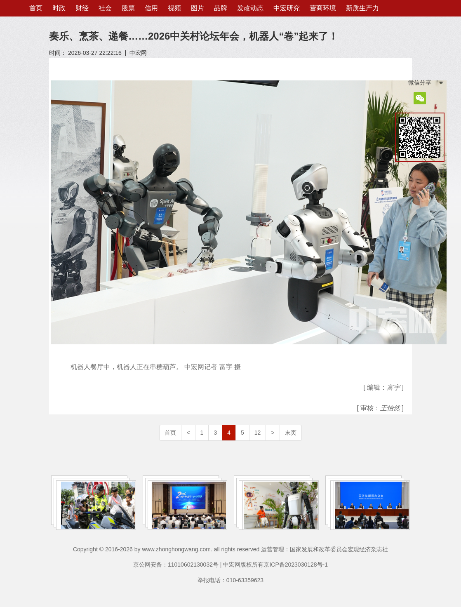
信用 (151, 8)
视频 (174, 8)
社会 (105, 8)
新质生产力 (362, 8)
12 (257, 432)
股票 (128, 8)
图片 (197, 8)
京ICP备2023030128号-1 (295, 564)
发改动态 (250, 8)
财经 (82, 8)
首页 (35, 8)
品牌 (220, 8)
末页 (290, 432)
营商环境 (323, 8)
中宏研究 (286, 8)
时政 (59, 8)
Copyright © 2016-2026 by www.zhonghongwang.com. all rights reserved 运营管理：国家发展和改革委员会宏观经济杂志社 (230, 549)
